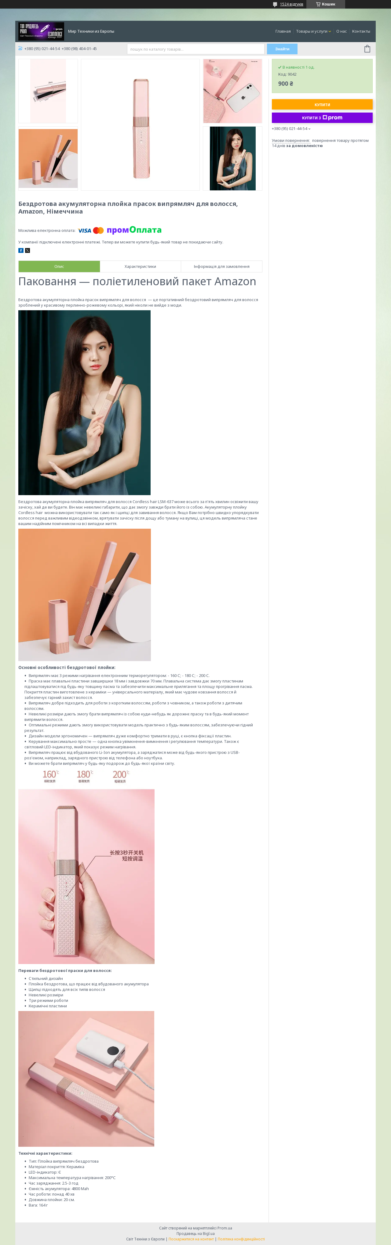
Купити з (322, 118)
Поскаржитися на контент (191, 1239)
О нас (341, 31)
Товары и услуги (311, 31)
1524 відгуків (291, 4)
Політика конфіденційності (241, 1239)
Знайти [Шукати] (282, 49)
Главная (283, 31)
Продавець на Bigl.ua (196, 1233)
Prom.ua (224, 1228)
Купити (322, 104)
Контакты (361, 31)
